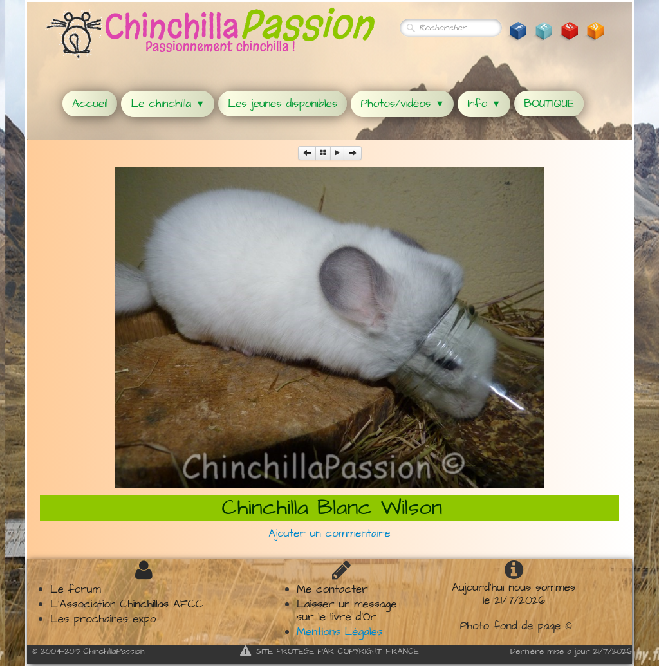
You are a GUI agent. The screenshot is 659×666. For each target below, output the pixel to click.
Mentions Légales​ (339, 632)
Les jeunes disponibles (282, 103)
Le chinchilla (168, 103)
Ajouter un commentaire (329, 533)
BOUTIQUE (549, 103)
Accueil (89, 103)
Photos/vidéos (402, 103)
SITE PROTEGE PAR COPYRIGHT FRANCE (329, 651)
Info (484, 103)
